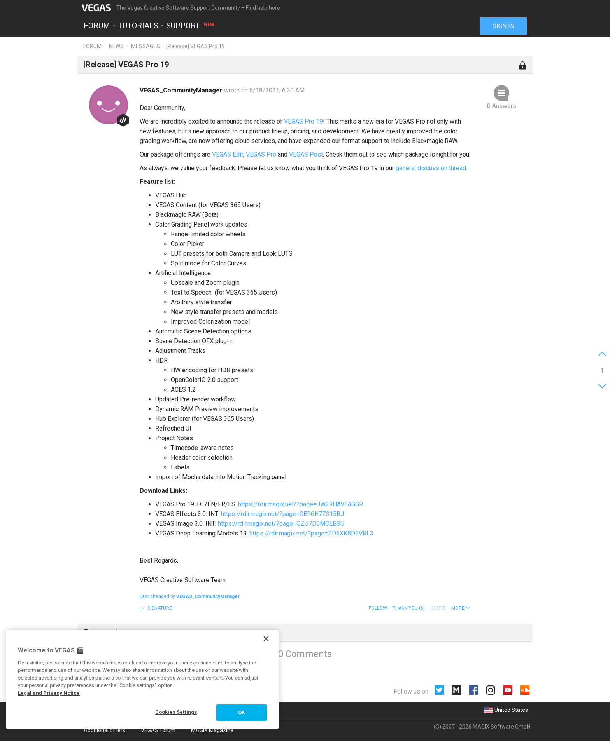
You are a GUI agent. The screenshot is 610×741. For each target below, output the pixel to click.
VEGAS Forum (158, 730)
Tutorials (138, 25)
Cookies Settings (176, 712)
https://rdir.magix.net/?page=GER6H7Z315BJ (282, 514)
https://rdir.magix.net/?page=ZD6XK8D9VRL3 (311, 533)
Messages (145, 46)
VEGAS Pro (261, 154)
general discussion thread (431, 168)
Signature (159, 608)
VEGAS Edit (227, 154)
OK (241, 712)
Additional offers (104, 730)
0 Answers (501, 106)
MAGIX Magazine (212, 730)
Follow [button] (378, 608)
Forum (97, 25)
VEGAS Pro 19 (303, 121)
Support (190, 25)
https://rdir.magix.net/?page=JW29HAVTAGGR (300, 504)
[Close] (266, 638)
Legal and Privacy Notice (49, 693)
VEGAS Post (306, 154)
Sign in (503, 26)
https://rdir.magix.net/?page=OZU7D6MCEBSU (281, 523)
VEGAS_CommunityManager (182, 90)
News (116, 46)
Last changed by (190, 596)
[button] (460, 608)
